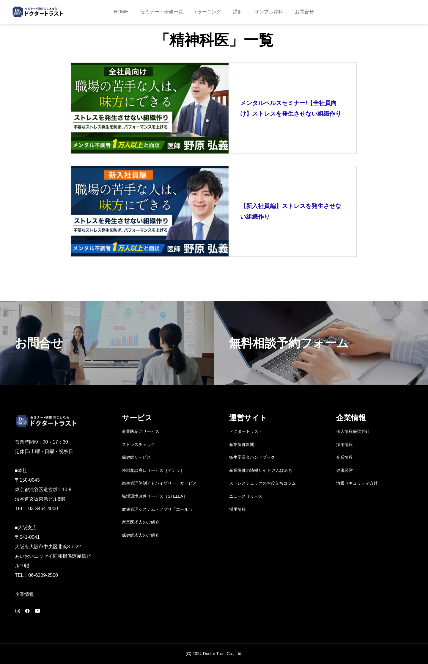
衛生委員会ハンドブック (252, 457)
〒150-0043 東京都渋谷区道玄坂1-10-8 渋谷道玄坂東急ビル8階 (43, 489)
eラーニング (208, 11)
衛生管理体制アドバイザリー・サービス (159, 483)
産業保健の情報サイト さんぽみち (261, 470)
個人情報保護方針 (352, 431)
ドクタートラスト (245, 431)
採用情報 (237, 509)
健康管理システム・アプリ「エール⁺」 (158, 509)
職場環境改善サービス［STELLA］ (154, 496)
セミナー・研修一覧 (161, 11)
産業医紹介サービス (140, 431)
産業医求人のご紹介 (140, 522)
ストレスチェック (138, 444)
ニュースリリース (245, 496)
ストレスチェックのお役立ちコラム (262, 483)
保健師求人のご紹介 (140, 535)
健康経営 (344, 470)
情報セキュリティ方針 (357, 483)
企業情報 (24, 594)
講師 (238, 11)
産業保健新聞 (241, 444)
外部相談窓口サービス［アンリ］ (153, 470)
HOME (121, 11)
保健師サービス (136, 457)
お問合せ (304, 11)
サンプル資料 (268, 11)
